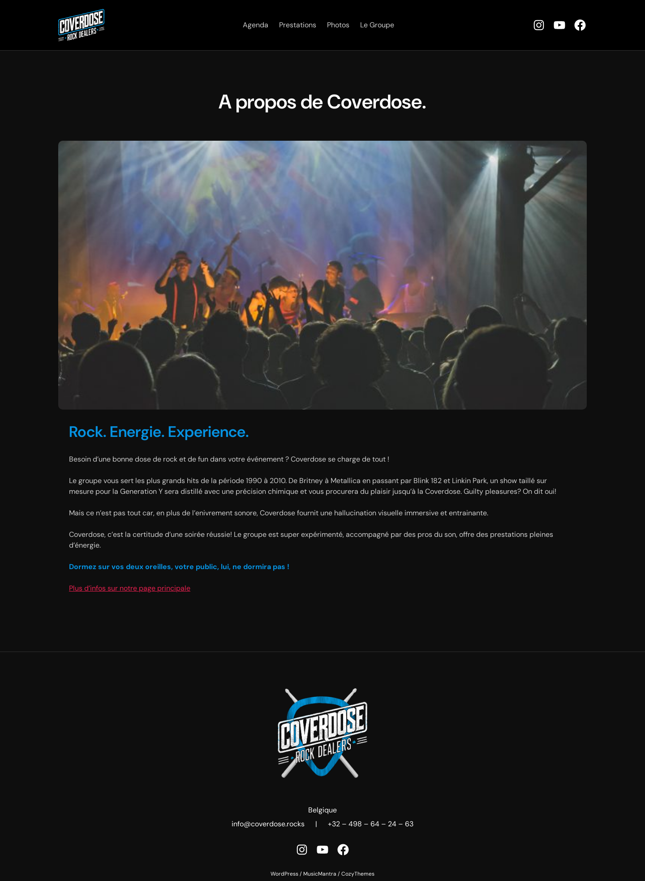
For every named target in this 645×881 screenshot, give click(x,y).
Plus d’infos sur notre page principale (129, 588)
